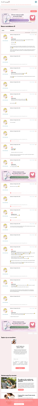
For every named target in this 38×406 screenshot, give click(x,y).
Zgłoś (36, 34)
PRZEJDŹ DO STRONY (19, 404)
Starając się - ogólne (7, 9)
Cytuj (30, 34)
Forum (2, 9)
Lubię (33, 34)
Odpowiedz (33, 11)
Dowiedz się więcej (21, 401)
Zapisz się (20, 368)
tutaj (13, 365)
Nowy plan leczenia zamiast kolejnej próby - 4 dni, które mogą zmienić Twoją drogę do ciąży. (16, 4)
